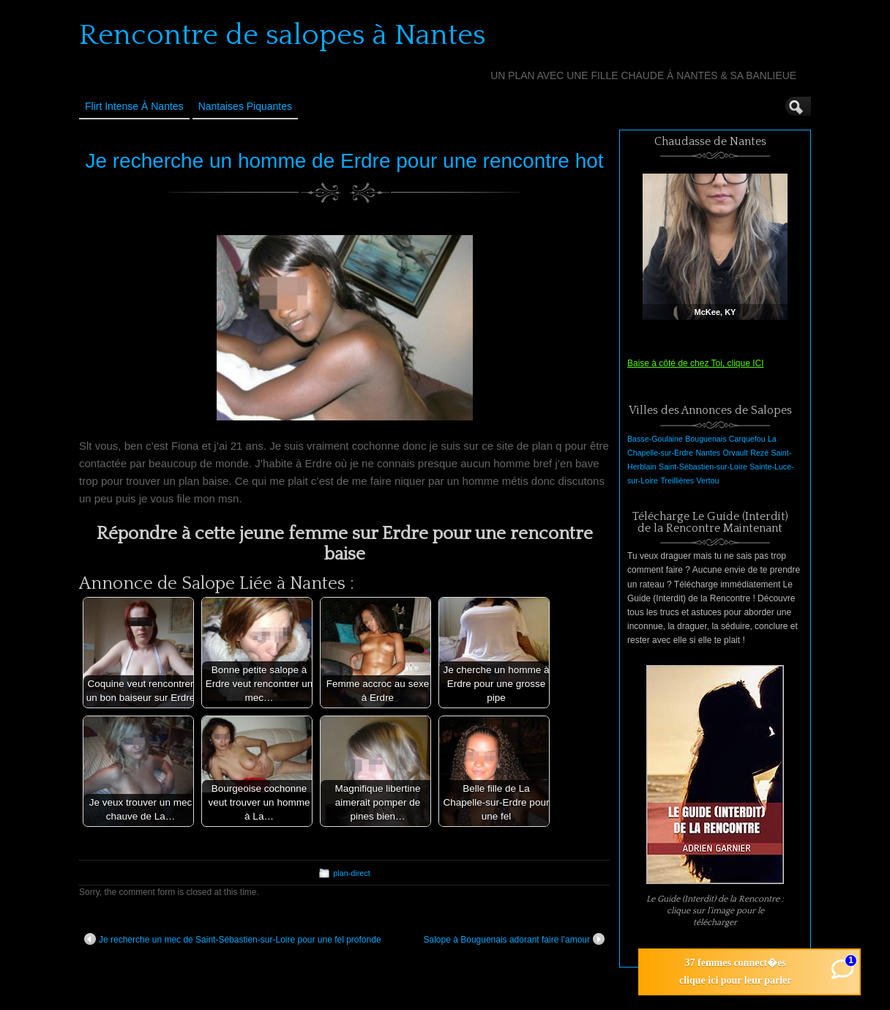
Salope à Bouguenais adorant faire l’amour (514, 939)
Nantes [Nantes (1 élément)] (707, 452)
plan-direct (351, 873)
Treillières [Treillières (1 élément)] (677, 480)
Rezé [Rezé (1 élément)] (759, 452)
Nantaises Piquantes (245, 106)
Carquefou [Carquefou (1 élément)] (747, 438)
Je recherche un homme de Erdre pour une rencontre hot (344, 160)
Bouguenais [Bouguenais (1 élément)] (705, 438)
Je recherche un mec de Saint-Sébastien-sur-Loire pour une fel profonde (232, 939)
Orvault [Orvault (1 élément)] (734, 452)
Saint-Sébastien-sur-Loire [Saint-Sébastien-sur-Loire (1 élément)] (703, 466)
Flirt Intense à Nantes (134, 106)
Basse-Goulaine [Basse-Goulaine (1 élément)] (655, 438)
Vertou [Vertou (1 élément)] (708, 480)
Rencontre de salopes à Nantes (282, 35)
